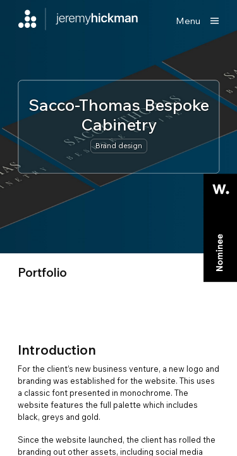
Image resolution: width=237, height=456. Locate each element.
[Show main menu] (197, 21)
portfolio (42, 272)
